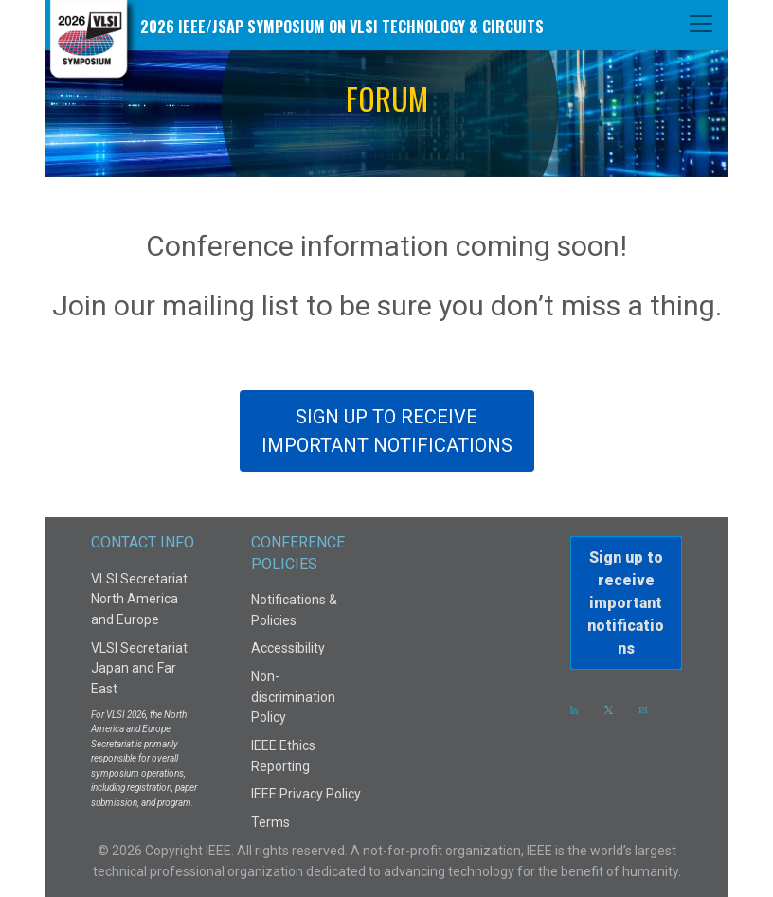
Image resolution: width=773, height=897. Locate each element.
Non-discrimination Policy (293, 697)
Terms (270, 822)
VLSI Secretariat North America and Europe (139, 599)
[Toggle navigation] (701, 24)
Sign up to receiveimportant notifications (625, 602)
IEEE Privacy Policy (306, 793)
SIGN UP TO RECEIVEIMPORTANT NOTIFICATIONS (386, 431)
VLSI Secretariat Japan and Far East (139, 668)
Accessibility (288, 647)
